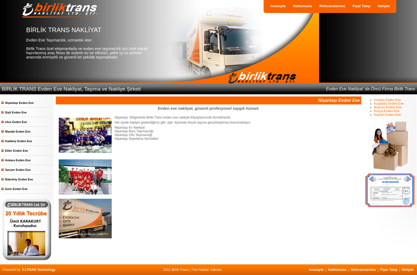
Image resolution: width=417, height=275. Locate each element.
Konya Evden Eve (386, 111)
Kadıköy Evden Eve (18, 141)
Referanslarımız (332, 6)
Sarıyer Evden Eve (18, 169)
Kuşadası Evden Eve (388, 103)
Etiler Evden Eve (16, 150)
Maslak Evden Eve (17, 131)
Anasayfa (278, 6)
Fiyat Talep (361, 6)
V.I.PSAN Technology (39, 270)
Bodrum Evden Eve (387, 107)
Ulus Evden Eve (16, 122)
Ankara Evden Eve (18, 160)
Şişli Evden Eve (16, 112)
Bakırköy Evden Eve (19, 179)
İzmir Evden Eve (16, 189)
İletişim (384, 6)
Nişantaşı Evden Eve (19, 102)
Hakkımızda (302, 6)
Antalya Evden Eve (387, 100)
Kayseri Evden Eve (387, 115)
